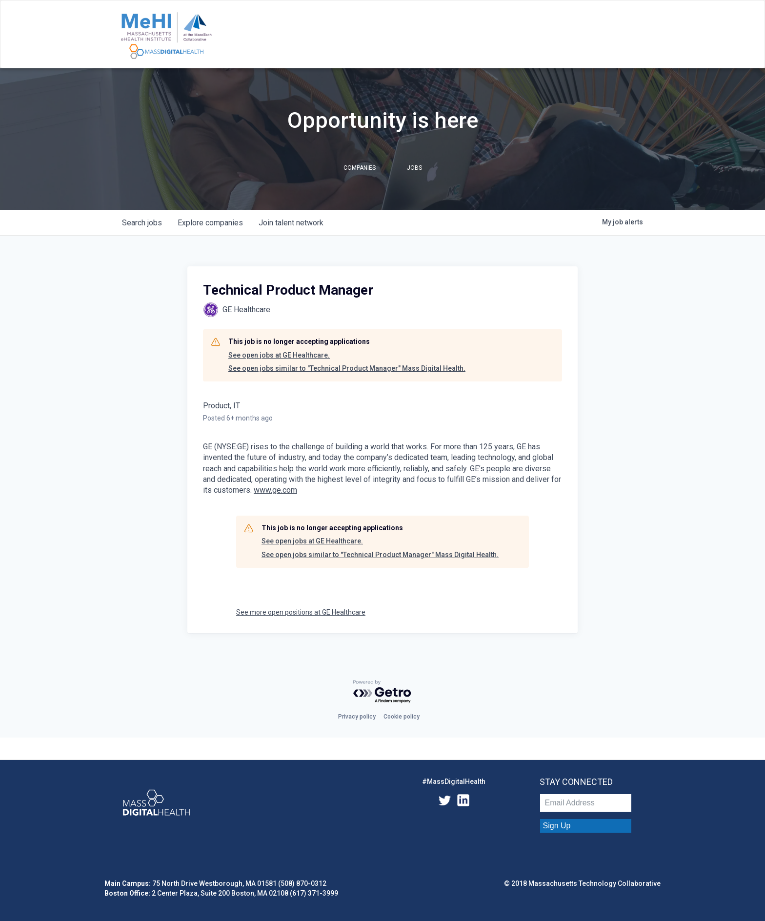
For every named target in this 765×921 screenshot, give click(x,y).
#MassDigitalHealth (453, 781)
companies (210, 222)
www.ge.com (275, 490)
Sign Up (557, 825)
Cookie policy (401, 716)
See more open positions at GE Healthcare (300, 612)
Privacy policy (357, 716)
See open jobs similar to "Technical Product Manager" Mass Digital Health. (346, 368)
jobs (142, 222)
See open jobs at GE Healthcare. (279, 355)
